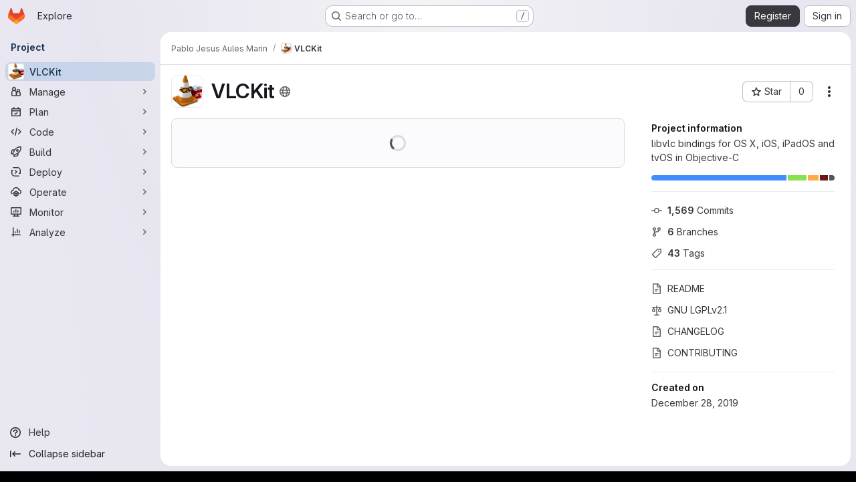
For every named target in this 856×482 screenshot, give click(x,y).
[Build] (80, 151)
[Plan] (80, 111)
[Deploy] (80, 171)
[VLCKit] (80, 71)
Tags (678, 253)
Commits (692, 210)
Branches (684, 231)
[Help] (80, 432)
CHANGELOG (687, 331)
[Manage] (80, 91)
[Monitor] (80, 212)
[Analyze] (80, 232)
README (678, 288)
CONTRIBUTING (694, 352)
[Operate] (80, 192)
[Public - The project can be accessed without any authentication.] (285, 91)
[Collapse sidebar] (80, 454)
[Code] (80, 131)
